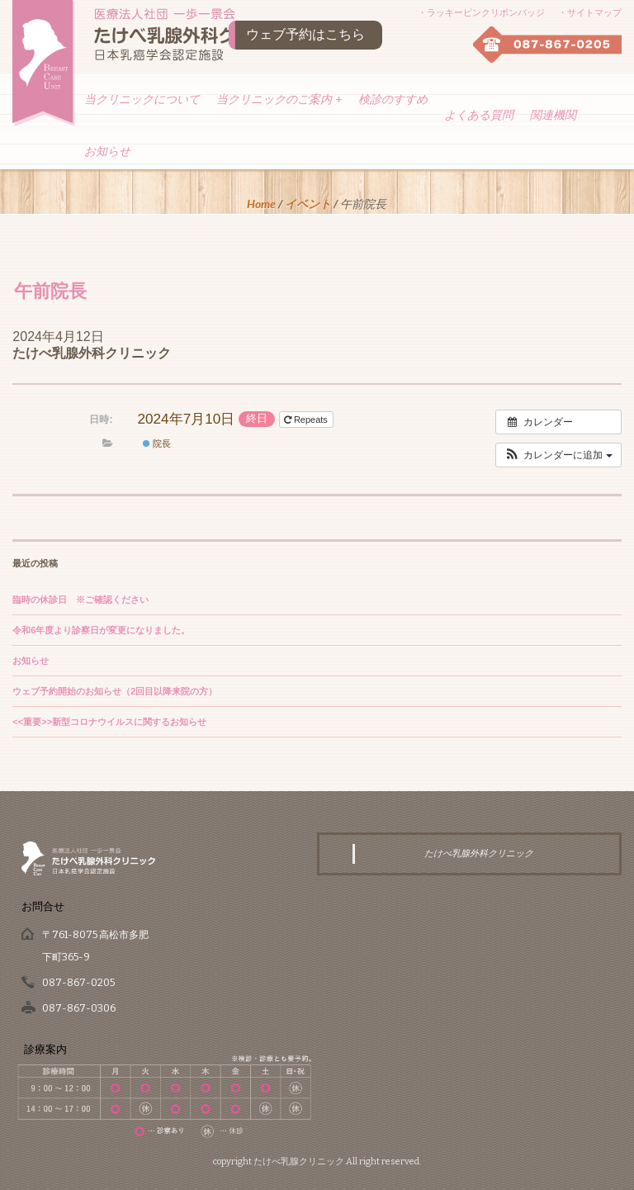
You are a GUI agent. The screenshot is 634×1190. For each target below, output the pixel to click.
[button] (558, 455)
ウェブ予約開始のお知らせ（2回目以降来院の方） (114, 691)
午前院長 (50, 290)
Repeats (307, 419)
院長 (157, 443)
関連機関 (553, 114)
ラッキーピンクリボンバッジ (486, 12)
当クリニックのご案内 (279, 99)
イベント (308, 204)
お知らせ (107, 151)
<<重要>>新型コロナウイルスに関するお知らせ (109, 722)
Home (261, 204)
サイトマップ (594, 12)
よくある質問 (478, 114)
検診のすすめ (393, 99)
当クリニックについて (142, 99)
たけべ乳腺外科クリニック (91, 353)
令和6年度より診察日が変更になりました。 (101, 630)
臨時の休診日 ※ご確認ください (80, 599)
